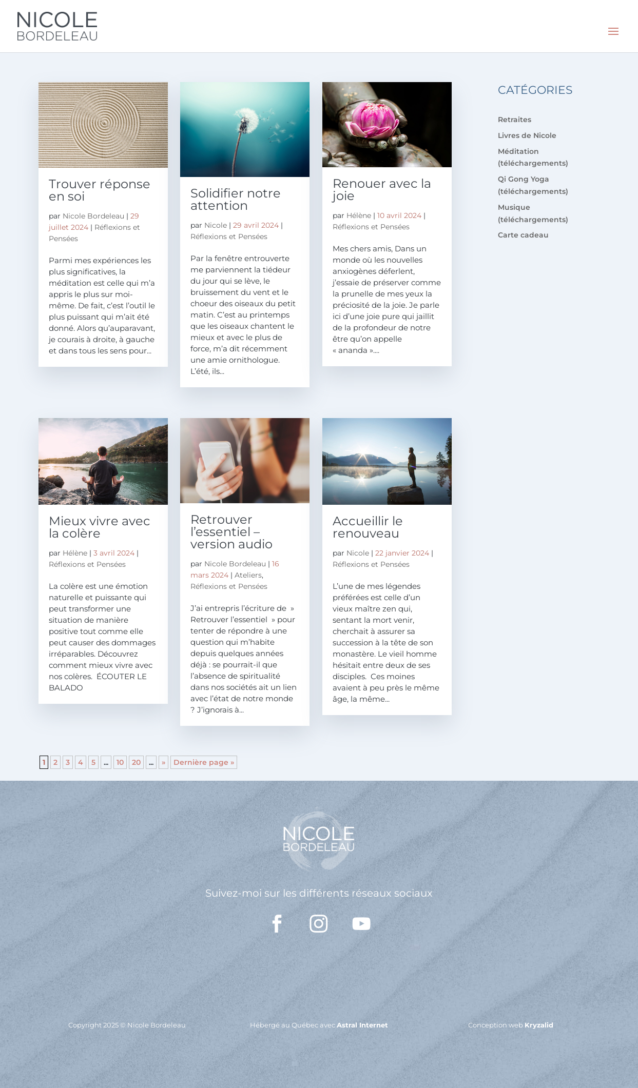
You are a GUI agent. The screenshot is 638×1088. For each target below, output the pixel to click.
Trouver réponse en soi (99, 190)
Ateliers (248, 575)
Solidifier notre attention (235, 199)
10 (120, 762)
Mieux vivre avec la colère (99, 527)
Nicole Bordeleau (93, 216)
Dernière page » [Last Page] (203, 762)
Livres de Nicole (527, 135)
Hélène (358, 215)
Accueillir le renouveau (368, 527)
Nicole (215, 225)
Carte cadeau (523, 235)
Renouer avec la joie (382, 189)
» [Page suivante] (163, 762)
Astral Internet (362, 1025)
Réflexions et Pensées (228, 236)
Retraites (514, 119)
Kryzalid (539, 1025)
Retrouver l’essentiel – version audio (231, 531)
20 (136, 762)
